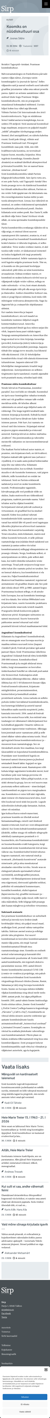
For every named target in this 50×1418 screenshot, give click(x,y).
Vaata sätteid (25, 1412)
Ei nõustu (25, 1404)
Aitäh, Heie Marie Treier (17, 1150)
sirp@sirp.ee (7, 1309)
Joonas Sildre (17, 38)
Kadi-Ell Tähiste (13, 1103)
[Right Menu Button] (46, 4)
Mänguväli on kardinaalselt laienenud (19, 1076)
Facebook (6, 1313)
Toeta (4, 1317)
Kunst (10, 20)
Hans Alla (22, 1210)
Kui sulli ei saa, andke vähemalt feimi (22, 1189)
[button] (46, 1369)
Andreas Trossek (14, 1172)
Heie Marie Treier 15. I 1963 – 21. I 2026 (23, 1120)
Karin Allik (10, 1210)
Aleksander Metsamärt (17, 1253)
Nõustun (25, 1397)
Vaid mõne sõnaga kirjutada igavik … (24, 1227)
